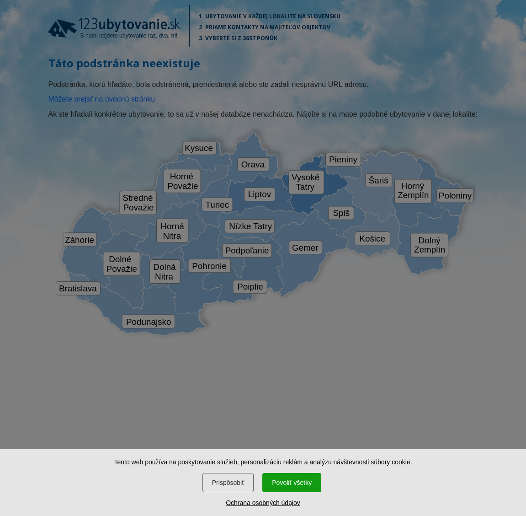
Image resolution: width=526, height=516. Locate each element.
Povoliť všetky (292, 482)
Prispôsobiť (228, 482)
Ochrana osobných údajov (263, 502)
